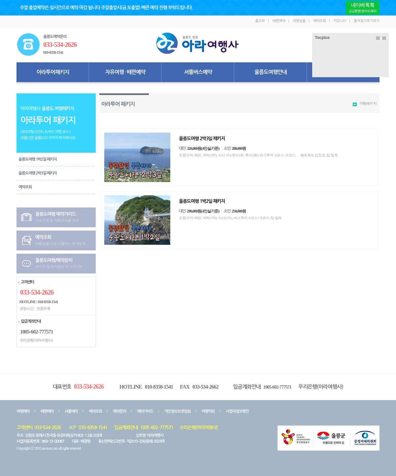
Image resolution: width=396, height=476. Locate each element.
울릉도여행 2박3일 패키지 (37, 173)
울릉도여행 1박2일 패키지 (37, 159)
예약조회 (25, 187)
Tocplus (322, 37)
